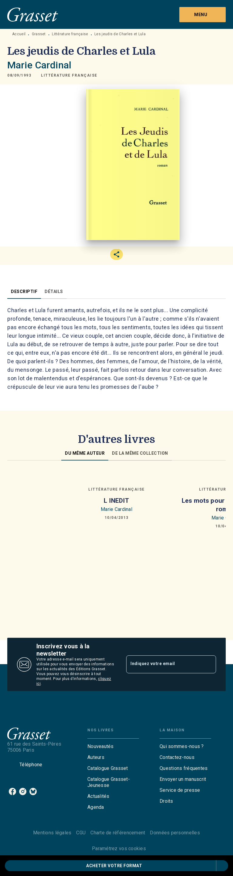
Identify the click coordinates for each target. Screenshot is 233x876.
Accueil (18, 34)
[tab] (24, 291)
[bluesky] (33, 791)
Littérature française (70, 34)
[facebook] (12, 791)
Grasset (39, 34)
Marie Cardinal (39, 65)
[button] (69, 75)
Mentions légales (52, 833)
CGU (81, 833)
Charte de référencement (117, 833)
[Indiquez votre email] (163, 664)
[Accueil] (32, 14)
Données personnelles (175, 833)
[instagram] (23, 791)
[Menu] (202, 14)
